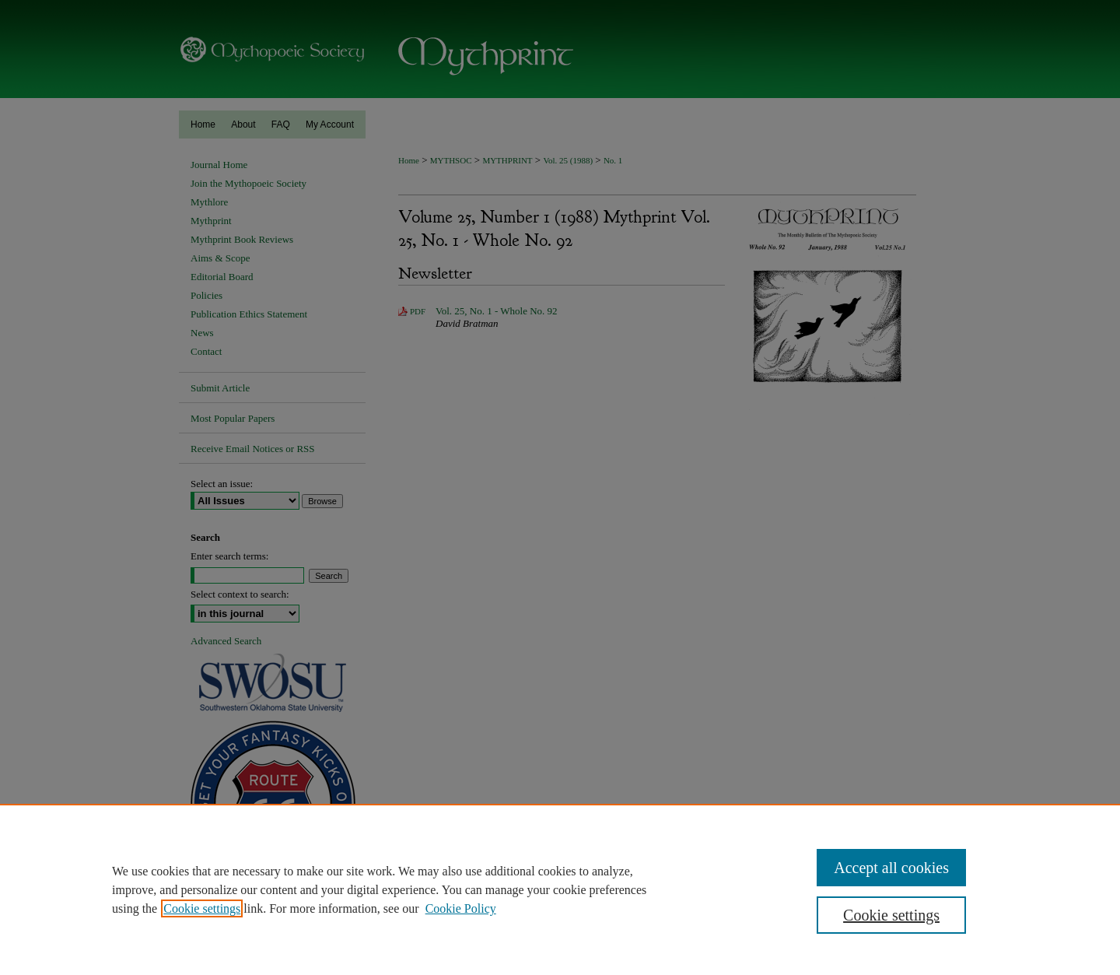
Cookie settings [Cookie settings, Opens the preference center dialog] (891, 915)
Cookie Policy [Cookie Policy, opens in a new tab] (460, 908)
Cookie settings (201, 908)
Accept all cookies (891, 867)
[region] (560, 889)
